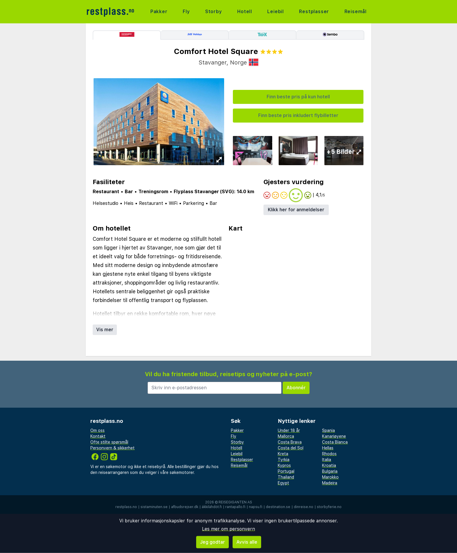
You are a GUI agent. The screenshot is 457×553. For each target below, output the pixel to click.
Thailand (286, 477)
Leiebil (275, 11)
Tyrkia (283, 459)
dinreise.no (303, 507)
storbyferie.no (329, 507)
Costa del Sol (290, 448)
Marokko (330, 477)
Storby (213, 11)
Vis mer (104, 329)
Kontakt (98, 436)
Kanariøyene (334, 436)
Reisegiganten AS (235, 502)
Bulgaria (330, 471)
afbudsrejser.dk (184, 507)
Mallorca (286, 436)
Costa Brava (290, 442)
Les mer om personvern (228, 529)
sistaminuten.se (154, 507)
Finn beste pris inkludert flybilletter (298, 115)
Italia (326, 459)
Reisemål (355, 11)
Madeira (329, 483)
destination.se (278, 507)
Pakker (159, 11)
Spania (328, 430)
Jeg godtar (212, 542)
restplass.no (126, 507)
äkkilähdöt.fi (212, 507)
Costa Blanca (335, 442)
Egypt (283, 483)
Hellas (327, 448)
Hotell (244, 11)
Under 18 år (289, 430)
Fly (186, 11)
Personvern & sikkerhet (112, 448)
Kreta (283, 453)
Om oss (97, 430)
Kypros (284, 465)
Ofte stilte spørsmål (109, 442)
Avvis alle (246, 542)
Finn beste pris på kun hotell (298, 97)
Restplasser (314, 11)
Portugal (286, 471)
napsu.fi (255, 507)
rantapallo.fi (235, 507)
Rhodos (329, 453)
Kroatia (329, 465)
